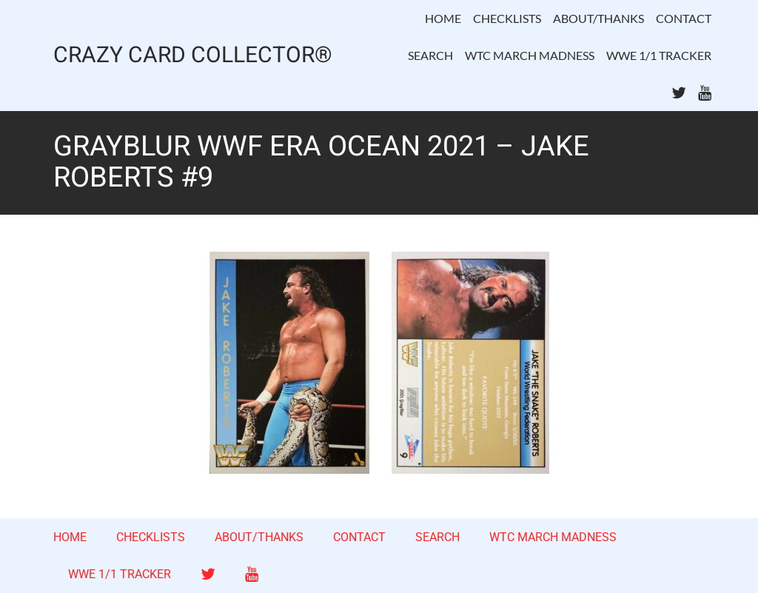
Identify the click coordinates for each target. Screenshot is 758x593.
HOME (443, 18)
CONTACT (683, 18)
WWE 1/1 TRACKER (658, 55)
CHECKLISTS (507, 18)
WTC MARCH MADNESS (529, 55)
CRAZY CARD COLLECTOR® (192, 56)
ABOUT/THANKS (598, 18)
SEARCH (430, 55)
